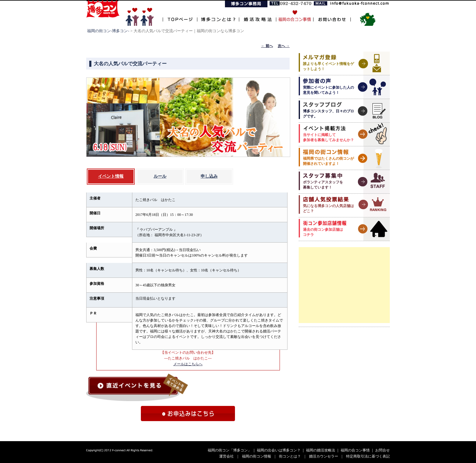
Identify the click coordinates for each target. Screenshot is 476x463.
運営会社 (226, 456)
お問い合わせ (332, 16)
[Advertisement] (344, 285)
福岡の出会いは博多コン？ (279, 450)
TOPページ (180, 16)
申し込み (209, 176)
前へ (267, 46)
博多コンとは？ (218, 16)
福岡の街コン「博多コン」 (229, 450)
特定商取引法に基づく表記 (368, 456)
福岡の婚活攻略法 (320, 450)
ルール (160, 176)
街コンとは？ (290, 456)
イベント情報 (111, 176)
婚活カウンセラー (323, 456)
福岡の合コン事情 (355, 450)
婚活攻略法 (257, 16)
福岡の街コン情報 (256, 456)
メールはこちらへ (187, 364)
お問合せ (382, 450)
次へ (284, 46)
